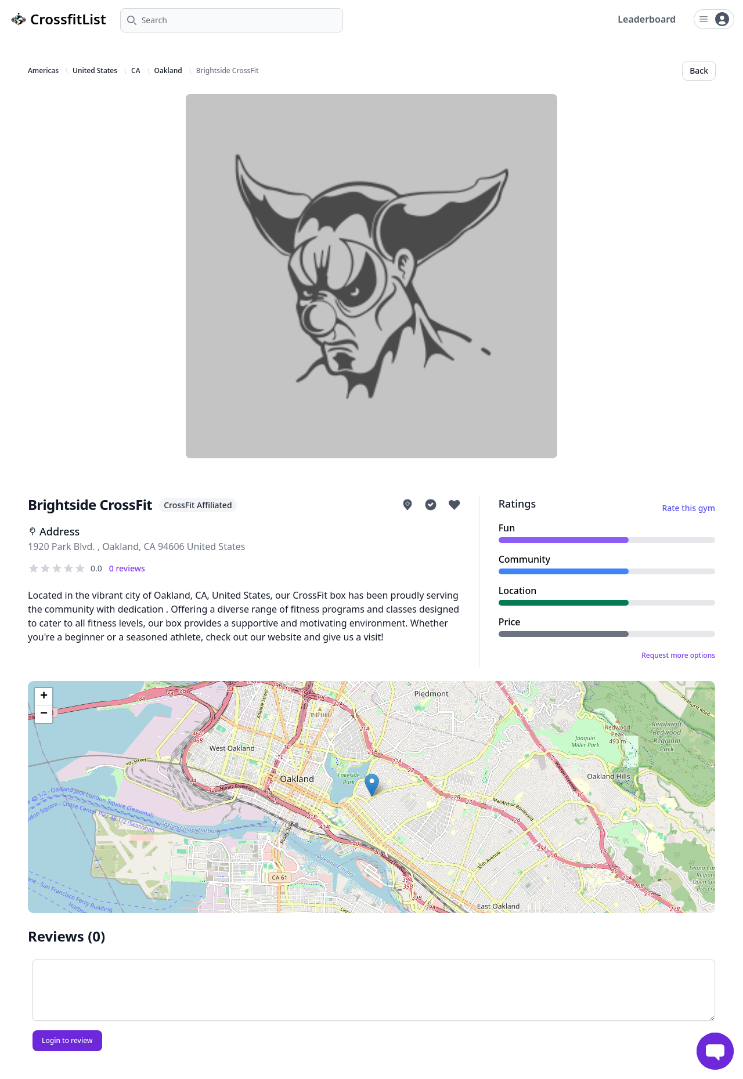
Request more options (678, 655)
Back (699, 70)
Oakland (168, 70)
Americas (43, 70)
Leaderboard (647, 19)
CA (135, 70)
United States (95, 70)
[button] (372, 785)
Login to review (67, 1040)
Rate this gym (688, 507)
